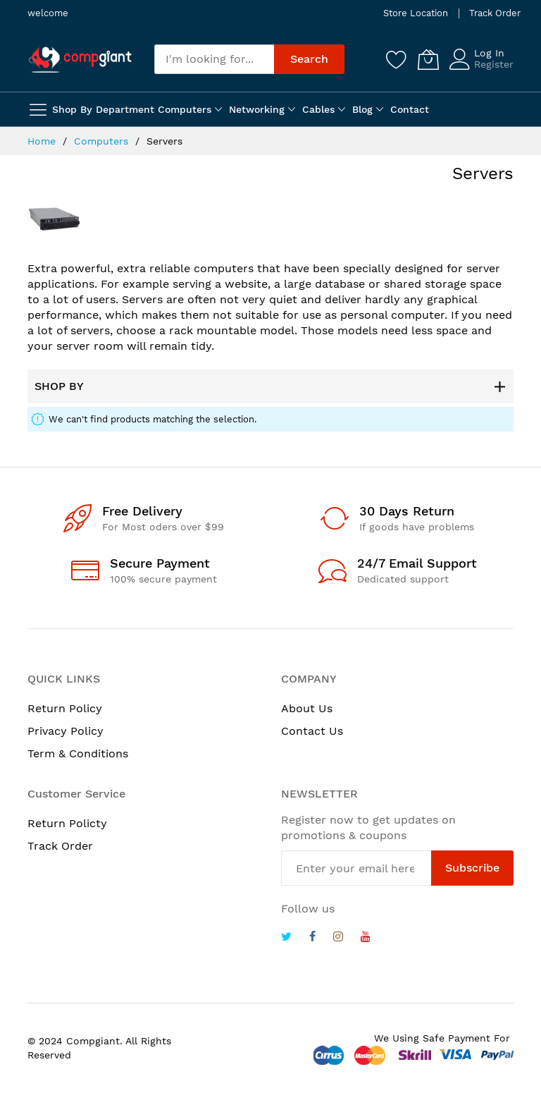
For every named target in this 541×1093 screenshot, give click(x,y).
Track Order (495, 13)
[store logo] (80, 59)
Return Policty (67, 823)
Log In (489, 53)
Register (494, 64)
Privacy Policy (65, 731)
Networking (257, 109)
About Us (306, 708)
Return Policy (64, 708)
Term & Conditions (77, 753)
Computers (184, 109)
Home (43, 141)
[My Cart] (428, 59)
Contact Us (312, 731)
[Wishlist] (396, 59)
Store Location (415, 13)
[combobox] (214, 59)
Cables (318, 109)
